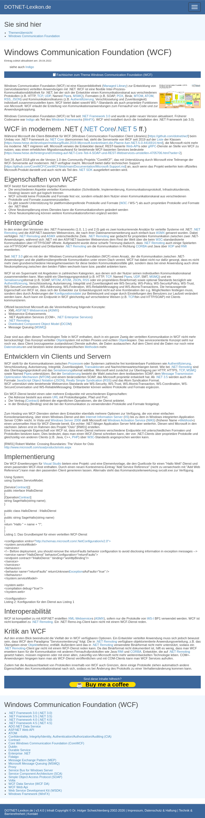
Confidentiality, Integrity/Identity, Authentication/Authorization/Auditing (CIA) (59, 736)
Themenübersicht (20, 32)
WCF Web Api (18, 787)
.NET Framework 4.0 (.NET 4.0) (30, 719)
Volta (11, 780)
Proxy (12, 767)
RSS (7, 99)
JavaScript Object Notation (35, 380)
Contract (32, 400)
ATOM (149, 96)
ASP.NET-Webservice (31, 310)
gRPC (152, 146)
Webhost (186, 420)
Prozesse (74, 363)
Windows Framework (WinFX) (29, 794)
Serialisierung (13, 280)
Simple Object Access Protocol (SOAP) (35, 777)
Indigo (29, 67)
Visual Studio (52, 463)
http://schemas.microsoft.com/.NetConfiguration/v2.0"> (73, 541)
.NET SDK (85, 169)
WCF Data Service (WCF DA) (28, 783)
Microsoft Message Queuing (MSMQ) (34, 763)
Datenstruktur (13, 347)
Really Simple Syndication (84, 380)
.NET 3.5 (162, 377)
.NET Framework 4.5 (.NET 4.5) (30, 723)
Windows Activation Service (126, 420)
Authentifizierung (82, 99)
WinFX (88, 119)
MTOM (138, 96)
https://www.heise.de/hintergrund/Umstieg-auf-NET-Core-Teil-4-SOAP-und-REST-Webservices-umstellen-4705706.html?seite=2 (92, 153)
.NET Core (98, 129)
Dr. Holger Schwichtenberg (90, 810)
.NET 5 (126, 129)
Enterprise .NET (19, 753)
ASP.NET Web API (21, 729)
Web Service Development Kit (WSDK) (35, 790)
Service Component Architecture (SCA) (35, 773)
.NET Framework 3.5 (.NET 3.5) (30, 716)
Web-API (132, 146)
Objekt (60, 340)
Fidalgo (13, 756)
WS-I (150, 618)
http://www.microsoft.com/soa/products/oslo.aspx (37, 447)
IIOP (171, 246)
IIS (126, 417)
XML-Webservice (80, 618)
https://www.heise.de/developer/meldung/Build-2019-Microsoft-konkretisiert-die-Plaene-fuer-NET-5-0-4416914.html (83, 142)
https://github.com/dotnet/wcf (168, 136)
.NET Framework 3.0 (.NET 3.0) (30, 713)
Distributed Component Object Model (33, 324)
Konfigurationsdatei (68, 293)
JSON (16, 99)
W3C (123, 203)
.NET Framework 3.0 (95, 116)
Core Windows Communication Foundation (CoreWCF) (46, 743)
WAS (151, 420)
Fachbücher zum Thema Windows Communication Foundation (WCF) (105, 74)
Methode (91, 347)
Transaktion (93, 367)
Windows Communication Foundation (34, 36)
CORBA (141, 246)
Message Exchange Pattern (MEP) (32, 760)
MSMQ (78, 96)
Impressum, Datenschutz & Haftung (152, 810)
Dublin (12, 746)
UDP (48, 96)
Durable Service (19, 750)
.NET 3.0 (16, 256)
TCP (40, 96)
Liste (160, 139)
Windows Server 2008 (66, 420)
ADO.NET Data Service (24, 726)
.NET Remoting (29, 236)
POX (120, 96)
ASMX (160, 232)
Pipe (66, 96)
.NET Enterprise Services (74, 317)
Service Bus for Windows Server (30, 770)
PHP (75, 437)
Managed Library (115, 85)
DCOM (66, 324)
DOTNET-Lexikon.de (27, 7)
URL (55, 397)
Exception (76, 571)
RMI (184, 246)
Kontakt (32, 813)
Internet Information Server (104, 417)
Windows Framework (66, 119)
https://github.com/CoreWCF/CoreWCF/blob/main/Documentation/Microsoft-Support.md (65, 166)
